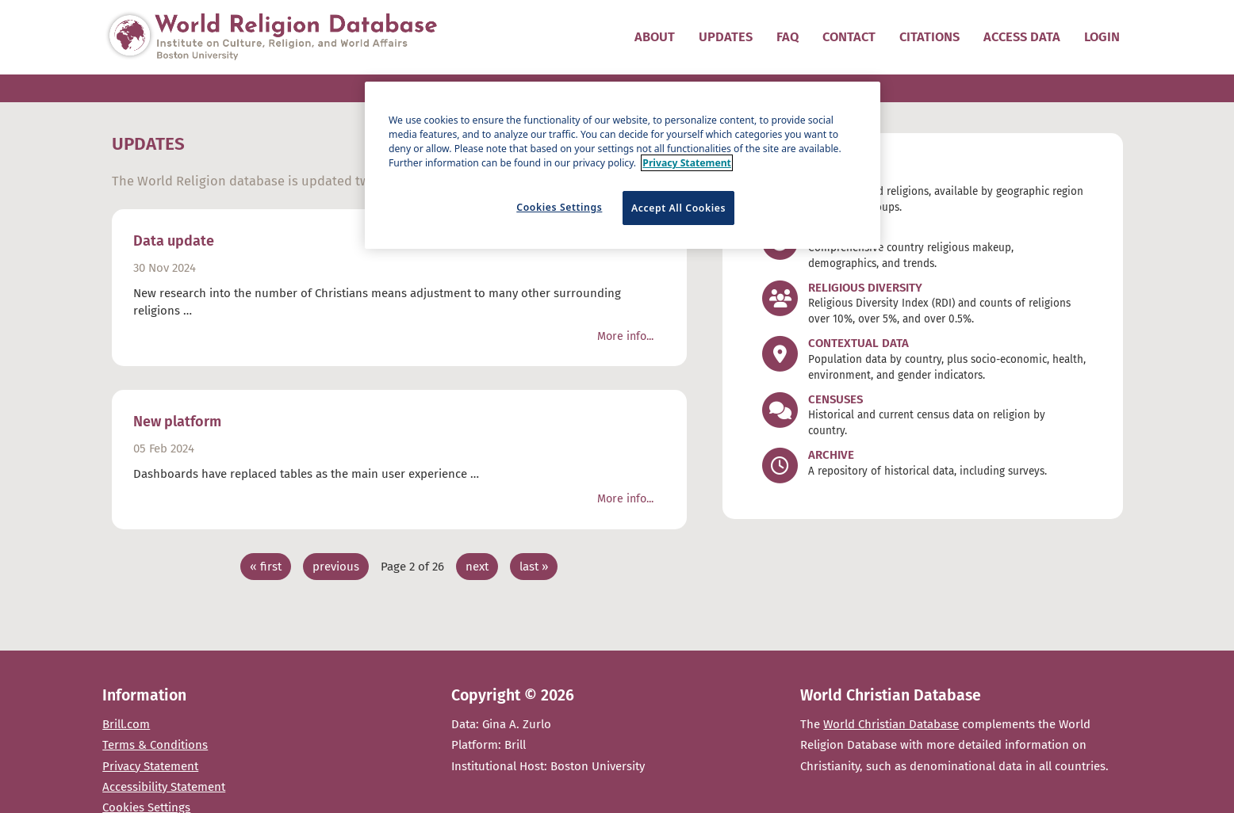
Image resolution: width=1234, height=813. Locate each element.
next (477, 566)
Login (1102, 36)
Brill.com (126, 724)
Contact (849, 36)
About (654, 36)
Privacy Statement (150, 766)
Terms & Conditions (155, 745)
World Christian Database (891, 724)
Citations (929, 36)
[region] (622, 165)
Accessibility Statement (163, 787)
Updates (726, 36)
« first (266, 566)
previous (335, 566)
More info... (625, 336)
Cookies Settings (559, 207)
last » (533, 566)
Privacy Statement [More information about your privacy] (686, 163)
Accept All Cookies (678, 208)
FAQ (787, 36)
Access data (1021, 36)
